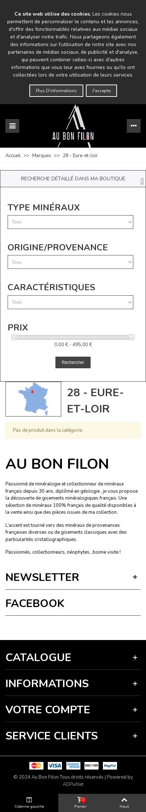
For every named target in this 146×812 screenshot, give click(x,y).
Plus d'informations (56, 91)
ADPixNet (73, 784)
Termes (78, 626)
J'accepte (101, 91)
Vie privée (60, 626)
